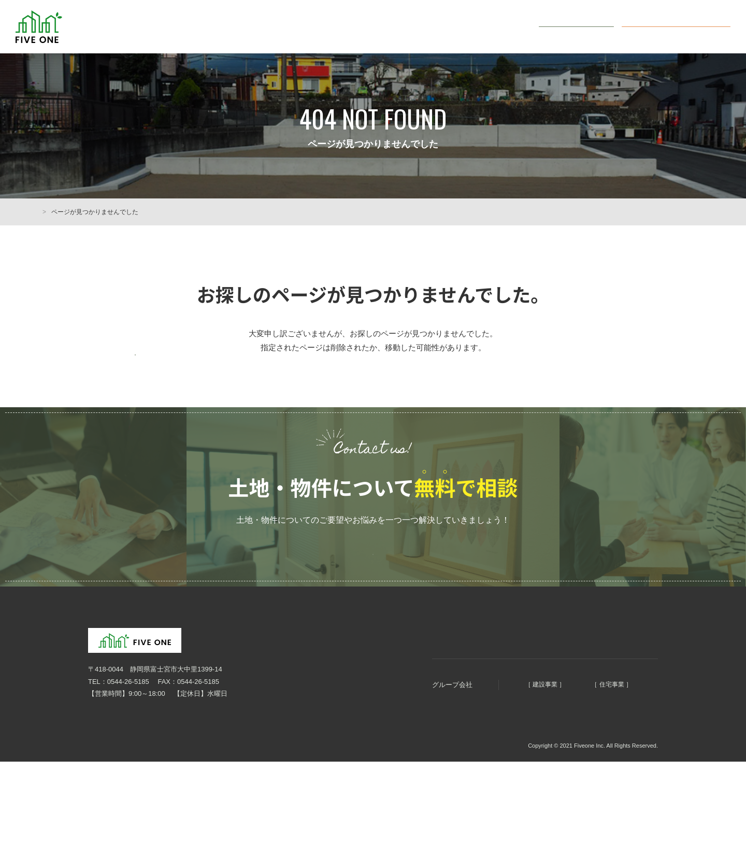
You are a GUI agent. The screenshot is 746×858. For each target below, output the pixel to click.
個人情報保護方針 (109, 794)
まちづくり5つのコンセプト (350, 27)
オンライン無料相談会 (684, 26)
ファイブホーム (583, 734)
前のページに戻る (186, 367)
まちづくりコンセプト (401, 683)
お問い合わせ (583, 26)
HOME (46, 212)
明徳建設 (482, 734)
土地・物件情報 (441, 27)
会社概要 (504, 27)
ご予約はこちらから (373, 591)
